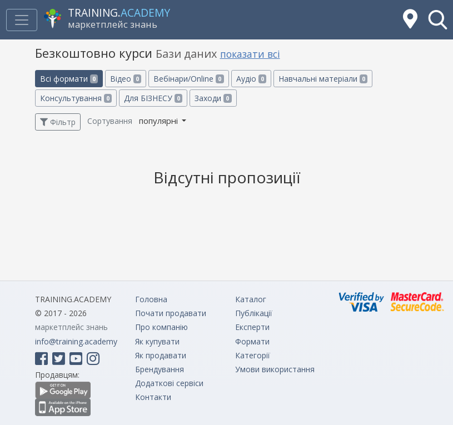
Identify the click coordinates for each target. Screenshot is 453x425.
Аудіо (251, 78)
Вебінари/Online (188, 78)
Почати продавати (170, 313)
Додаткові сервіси (169, 383)
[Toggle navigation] (21, 20)
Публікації (253, 313)
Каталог (250, 299)
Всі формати (69, 78)
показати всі (250, 54)
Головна (151, 299)
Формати (252, 341)
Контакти (153, 397)
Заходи (213, 98)
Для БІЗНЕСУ (153, 98)
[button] (437, 19)
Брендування (159, 369)
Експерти (252, 327)
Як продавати (160, 355)
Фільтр (58, 122)
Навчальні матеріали (322, 78)
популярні (159, 120)
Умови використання (275, 369)
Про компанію (161, 327)
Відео (125, 78)
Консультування (76, 98)
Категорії (252, 355)
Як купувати (157, 341)
